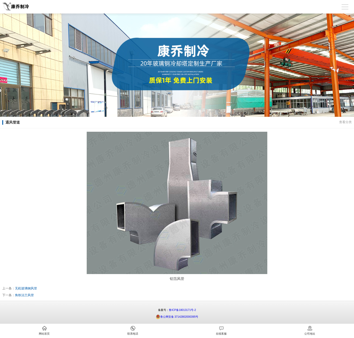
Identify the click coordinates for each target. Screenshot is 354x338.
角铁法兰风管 (24, 295)
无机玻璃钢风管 (26, 288)
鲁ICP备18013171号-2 (182, 310)
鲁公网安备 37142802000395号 (177, 317)
